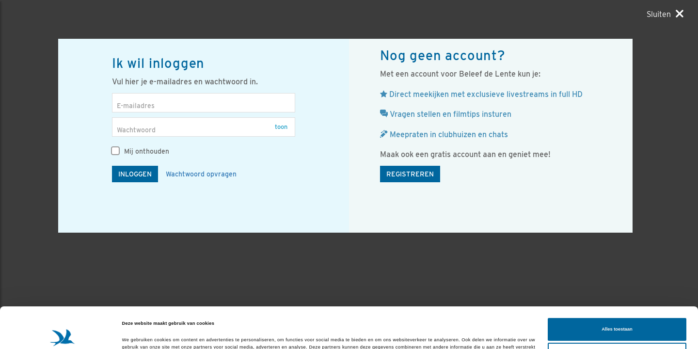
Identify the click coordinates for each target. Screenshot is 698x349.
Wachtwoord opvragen (201, 174)
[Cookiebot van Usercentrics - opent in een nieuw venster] (62, 332)
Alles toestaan (617, 290)
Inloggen (135, 174)
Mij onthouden (140, 151)
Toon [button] (281, 126)
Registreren (410, 174)
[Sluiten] (665, 14)
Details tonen (136, 333)
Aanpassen (617, 315)
